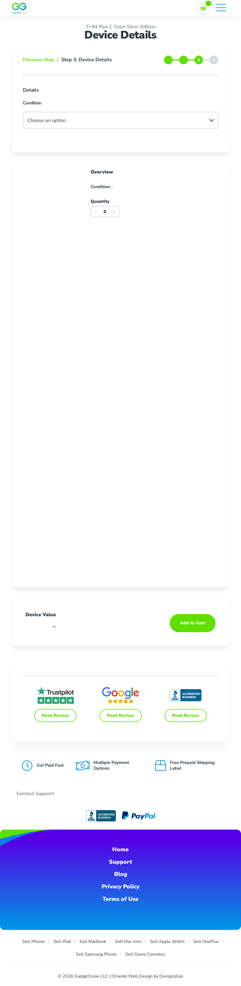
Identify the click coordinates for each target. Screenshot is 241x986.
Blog (120, 874)
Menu (221, 7)
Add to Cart (192, 623)
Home (120, 849)
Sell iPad (62, 942)
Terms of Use (120, 899)
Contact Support (35, 793)
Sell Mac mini (128, 942)
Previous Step (42, 59)
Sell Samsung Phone (96, 954)
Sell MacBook (92, 942)
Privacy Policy (120, 886)
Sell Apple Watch (167, 942)
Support (120, 862)
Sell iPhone (33, 942)
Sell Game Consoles (145, 954)
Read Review (55, 715)
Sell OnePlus (206, 942)
